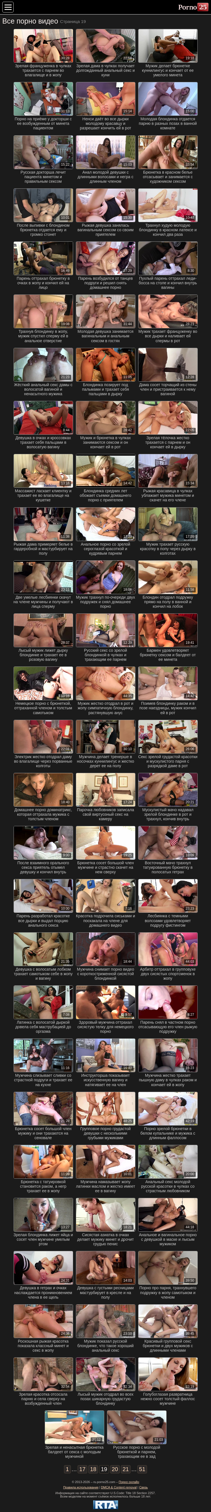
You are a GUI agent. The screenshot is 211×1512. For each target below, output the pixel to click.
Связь (143, 1487)
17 (82, 1469)
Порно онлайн (129, 1482)
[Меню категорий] (8, 7)
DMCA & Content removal (119, 1487)
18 (93, 1469)
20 (115, 1469)
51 (142, 1469)
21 (126, 1469)
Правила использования (80, 1487)
